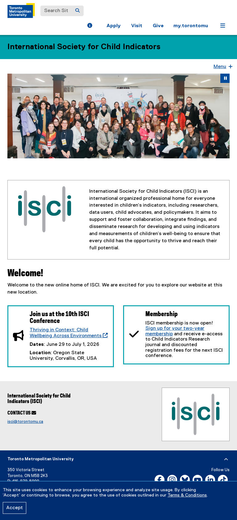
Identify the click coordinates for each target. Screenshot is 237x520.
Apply (113, 26)
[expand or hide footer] (226, 459)
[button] (90, 26)
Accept (14, 507)
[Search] (77, 11)
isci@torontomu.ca (25, 421)
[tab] (108, 158)
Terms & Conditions (187, 495)
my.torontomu (190, 26)
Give (158, 26)
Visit (136, 26)
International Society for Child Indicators (83, 47)
